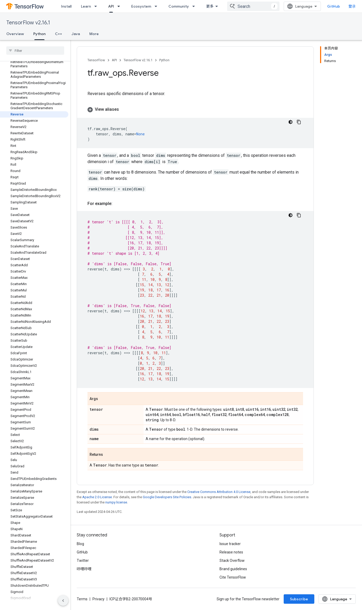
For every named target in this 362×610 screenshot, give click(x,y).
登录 (352, 6)
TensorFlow (96, 60)
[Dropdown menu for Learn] (97, 6)
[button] (195, 109)
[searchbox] (35, 50)
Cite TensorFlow (233, 577)
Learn (86, 6)
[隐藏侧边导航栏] (63, 600)
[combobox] (253, 6)
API (114, 60)
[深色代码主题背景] (290, 122)
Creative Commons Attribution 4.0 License (218, 492)
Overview (15, 33)
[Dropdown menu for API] (120, 6)
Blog (80, 544)
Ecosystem (141, 6)
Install (66, 6)
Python (164, 60)
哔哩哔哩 (84, 569)
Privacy (98, 599)
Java (76, 33)
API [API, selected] (111, 6)
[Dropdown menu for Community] (195, 6)
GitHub (333, 6)
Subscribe (299, 599)
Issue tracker (230, 544)
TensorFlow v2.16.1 (28, 22)
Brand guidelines (233, 569)
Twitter (83, 560)
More (94, 33)
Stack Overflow (232, 560)
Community (178, 6)
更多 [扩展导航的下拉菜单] (209, 6)
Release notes (231, 552)
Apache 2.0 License (97, 497)
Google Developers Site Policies (167, 497)
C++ (58, 33)
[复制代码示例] (299, 122)
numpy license (116, 502)
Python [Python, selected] (39, 33)
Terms (82, 599)
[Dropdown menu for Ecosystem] (157, 6)
